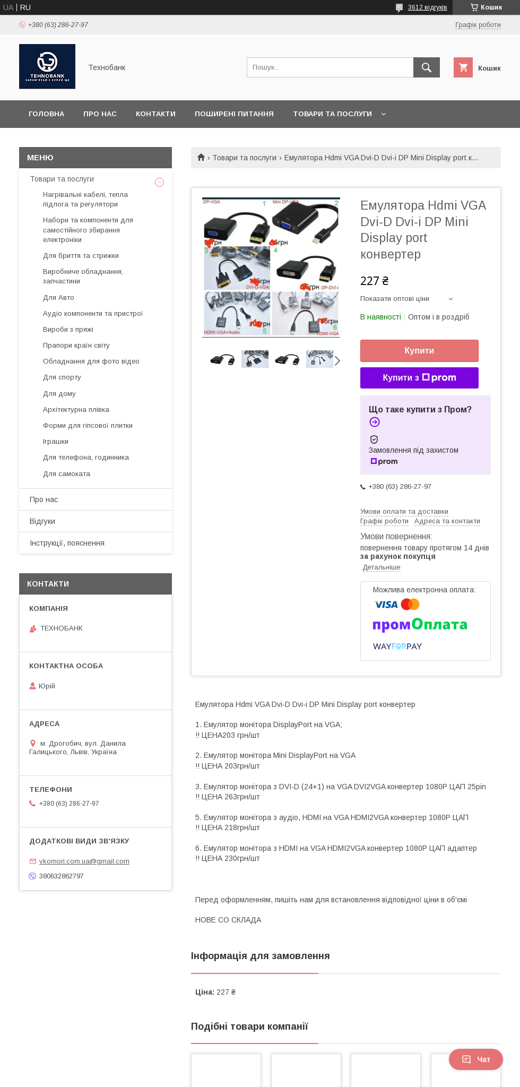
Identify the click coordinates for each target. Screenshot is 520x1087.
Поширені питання (234, 114)
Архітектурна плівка (76, 409)
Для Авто (58, 297)
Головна (46, 114)
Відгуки (42, 521)
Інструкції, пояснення (67, 543)
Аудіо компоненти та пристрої (93, 313)
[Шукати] (426, 67)
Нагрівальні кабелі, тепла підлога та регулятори (85, 199)
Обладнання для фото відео (91, 361)
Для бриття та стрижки (81, 256)
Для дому (59, 394)
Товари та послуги (332, 114)
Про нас (100, 114)
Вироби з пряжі (68, 329)
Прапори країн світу (76, 345)
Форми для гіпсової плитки (88, 425)
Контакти (156, 114)
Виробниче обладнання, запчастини (83, 276)
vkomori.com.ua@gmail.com (84, 861)
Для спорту (62, 377)
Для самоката (66, 474)
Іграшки (55, 441)
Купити (420, 350)
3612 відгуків (427, 7)
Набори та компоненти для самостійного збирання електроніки (88, 229)
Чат (476, 1059)
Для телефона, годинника (86, 457)
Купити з (419, 378)
